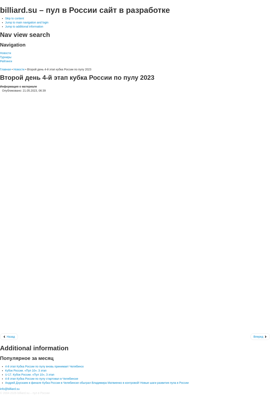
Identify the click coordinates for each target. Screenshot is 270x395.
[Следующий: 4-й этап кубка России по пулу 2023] (260, 336)
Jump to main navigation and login (26, 22)
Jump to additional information (24, 26)
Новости (5, 53)
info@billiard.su (10, 389)
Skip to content (14, 18)
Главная (5, 69)
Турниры (5, 57)
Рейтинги (6, 61)
